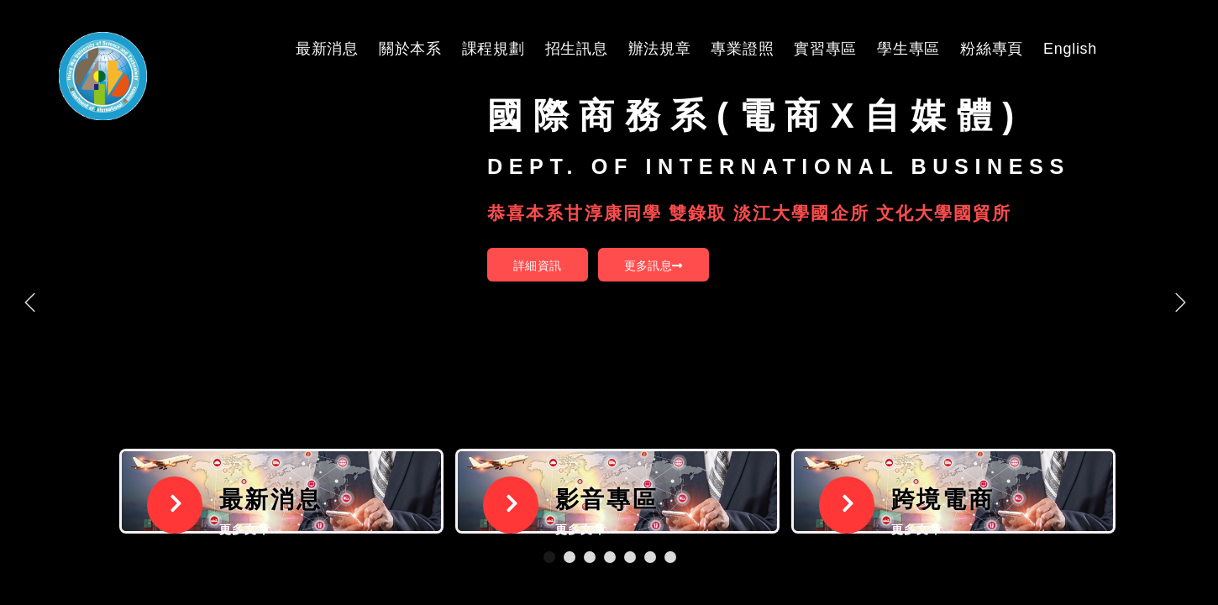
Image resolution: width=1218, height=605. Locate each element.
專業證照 (742, 48)
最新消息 (327, 48)
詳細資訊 (537, 265)
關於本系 (410, 48)
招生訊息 (576, 48)
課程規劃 (493, 48)
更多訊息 (653, 265)
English (1070, 48)
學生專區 (908, 48)
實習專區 (825, 48)
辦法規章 (659, 48)
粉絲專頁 (991, 48)
